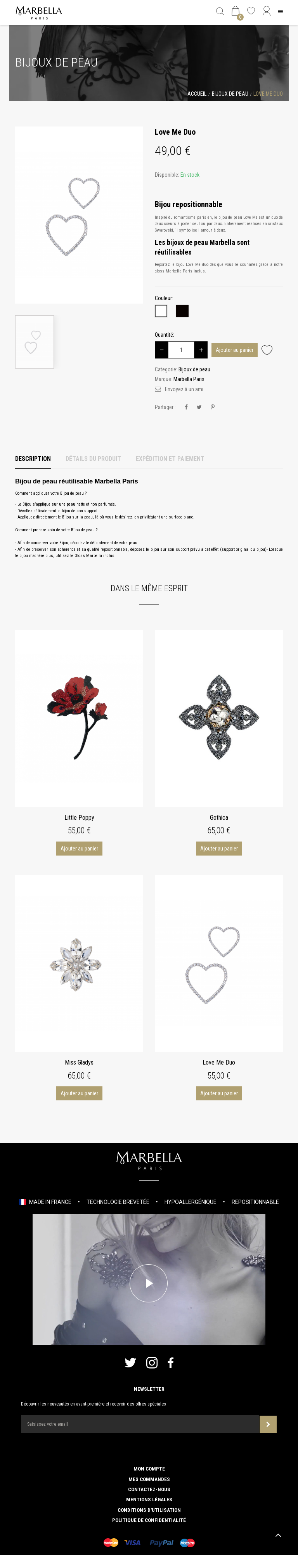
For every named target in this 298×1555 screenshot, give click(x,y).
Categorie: (166, 369)
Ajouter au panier (234, 350)
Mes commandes (149, 1479)
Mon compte (149, 1468)
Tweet (199, 407)
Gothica (219, 817)
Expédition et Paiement (170, 458)
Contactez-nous (149, 1489)
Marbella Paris (188, 379)
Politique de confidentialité (149, 1520)
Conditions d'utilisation (149, 1510)
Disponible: (167, 175)
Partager (186, 407)
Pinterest (213, 407)
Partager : (165, 407)
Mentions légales (149, 1499)
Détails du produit (93, 458)
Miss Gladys (79, 1062)
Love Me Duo (219, 1062)
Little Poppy (79, 817)
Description (33, 458)
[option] (79, 215)
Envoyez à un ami (184, 389)
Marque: (163, 379)
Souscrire (268, 1424)
